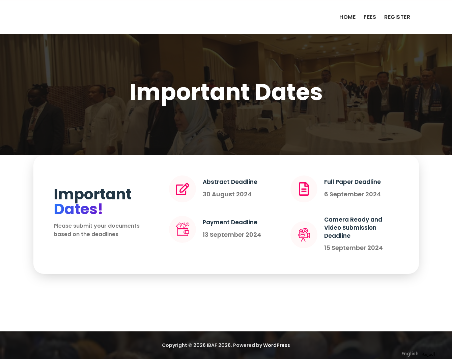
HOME (347, 17)
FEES (370, 17)
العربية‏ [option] (428, 354)
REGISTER (397, 17)
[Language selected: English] (420, 353)
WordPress (276, 345)
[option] (429, 354)
